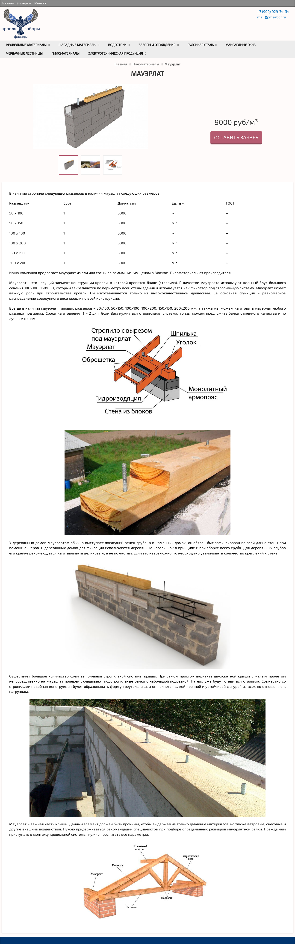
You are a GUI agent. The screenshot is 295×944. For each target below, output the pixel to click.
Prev (37, 122)
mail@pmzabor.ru (271, 17)
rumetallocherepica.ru (21, 24)
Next (143, 122)
